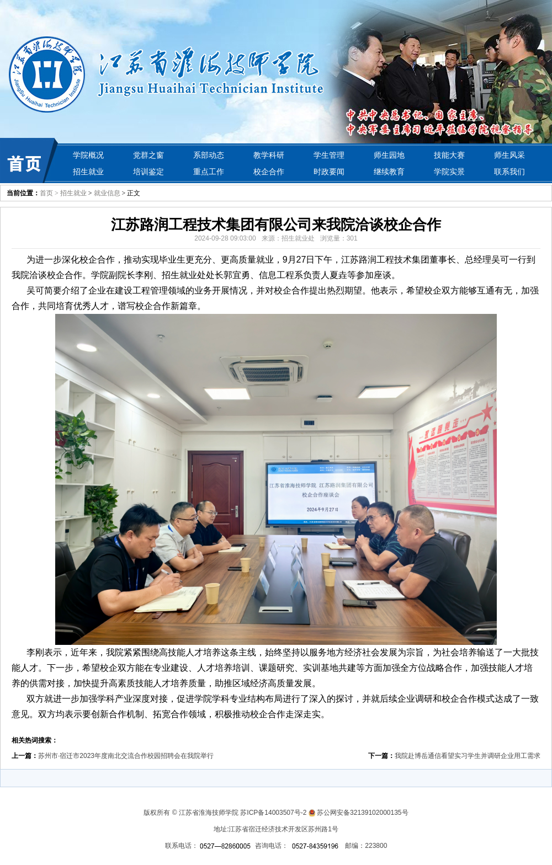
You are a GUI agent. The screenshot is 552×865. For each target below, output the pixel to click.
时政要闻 (329, 171)
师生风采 (509, 155)
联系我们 (509, 171)
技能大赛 (449, 155)
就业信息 (107, 193)
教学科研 (268, 155)
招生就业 (88, 171)
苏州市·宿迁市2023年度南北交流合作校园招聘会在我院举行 (126, 756)
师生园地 (389, 155)
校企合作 (268, 171)
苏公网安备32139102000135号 (362, 812)
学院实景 (449, 171)
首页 (46, 193)
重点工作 (208, 171)
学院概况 (88, 155)
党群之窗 (148, 155)
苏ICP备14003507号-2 (273, 812)
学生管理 (329, 155)
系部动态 (208, 155)
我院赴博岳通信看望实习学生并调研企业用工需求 (467, 756)
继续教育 (389, 171)
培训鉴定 (148, 171)
